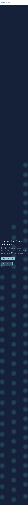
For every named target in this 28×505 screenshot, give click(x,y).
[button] (25, 2)
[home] (5, 2)
